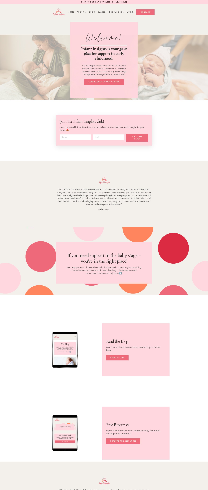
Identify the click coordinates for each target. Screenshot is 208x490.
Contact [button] (145, 12)
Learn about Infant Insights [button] (103, 82)
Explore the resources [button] (123, 441)
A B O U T (81, 12)
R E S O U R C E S (116, 12)
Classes (102, 12)
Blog (92, 12)
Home (71, 12)
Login (130, 12)
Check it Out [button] (117, 358)
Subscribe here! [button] (137, 138)
